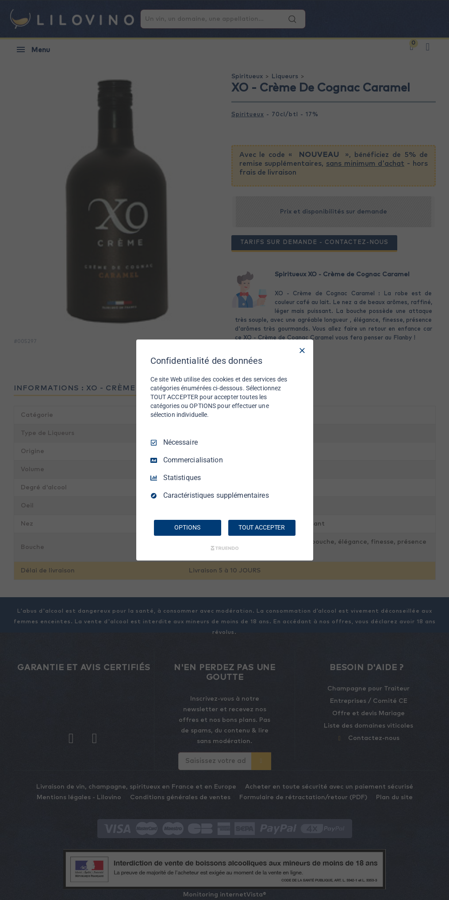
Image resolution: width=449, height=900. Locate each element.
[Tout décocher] (302, 350)
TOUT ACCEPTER (261, 527)
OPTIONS (187, 527)
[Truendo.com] (224, 548)
